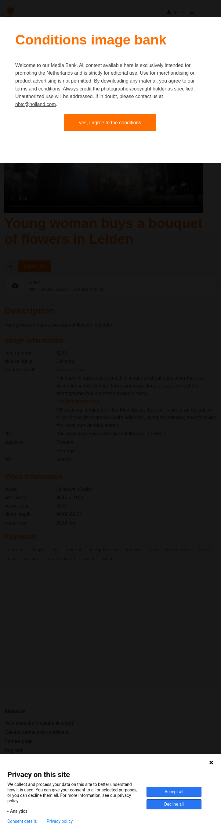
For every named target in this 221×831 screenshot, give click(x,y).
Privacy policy (60, 821)
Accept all (174, 791)
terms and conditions (37, 88)
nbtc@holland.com (35, 104)
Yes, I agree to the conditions (110, 122)
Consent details (22, 821)
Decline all (174, 804)
